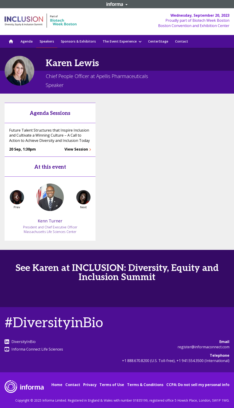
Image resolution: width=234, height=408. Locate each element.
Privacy (89, 384)
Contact (72, 384)
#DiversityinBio (54, 323)
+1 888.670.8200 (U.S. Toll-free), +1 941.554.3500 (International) (175, 360)
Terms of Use (111, 384)
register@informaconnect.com (203, 346)
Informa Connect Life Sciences (34, 349)
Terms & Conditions (145, 384)
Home (56, 384)
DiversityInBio (20, 341)
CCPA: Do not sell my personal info (197, 384)
